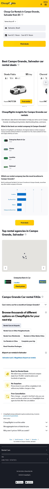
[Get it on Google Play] (19, 482)
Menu (45, 3)
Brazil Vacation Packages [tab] (12, 346)
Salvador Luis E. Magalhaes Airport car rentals (19, 358)
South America (19, 439)
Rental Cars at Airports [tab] (11, 325)
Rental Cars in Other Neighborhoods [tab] (16, 331)
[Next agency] (44, 268)
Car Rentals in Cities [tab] (10, 341)
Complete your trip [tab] (28, 341)
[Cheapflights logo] (8, 3)
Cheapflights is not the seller (25, 422)
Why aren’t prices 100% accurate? (25, 430)
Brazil (27, 439)
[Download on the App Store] (29, 482)
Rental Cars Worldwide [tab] (11, 336)
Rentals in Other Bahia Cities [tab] (34, 336)
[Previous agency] (5, 268)
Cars (10, 439)
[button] (10, 21)
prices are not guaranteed (10, 416)
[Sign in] (41, 4)
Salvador (34, 439)
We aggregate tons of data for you (25, 426)
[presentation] (22, 15)
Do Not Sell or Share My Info (24, 471)
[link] (24, 222)
